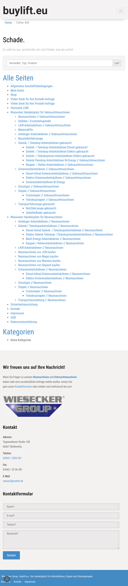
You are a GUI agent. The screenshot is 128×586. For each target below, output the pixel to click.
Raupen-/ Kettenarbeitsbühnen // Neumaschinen (55, 243)
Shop (14, 95)
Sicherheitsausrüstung (24, 304)
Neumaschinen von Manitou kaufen (39, 261)
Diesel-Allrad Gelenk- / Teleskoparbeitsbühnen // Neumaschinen (64, 230)
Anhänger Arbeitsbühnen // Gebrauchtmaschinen (47, 134)
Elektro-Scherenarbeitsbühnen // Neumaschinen (54, 278)
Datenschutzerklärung (24, 322)
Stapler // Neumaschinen (33, 287)
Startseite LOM (20, 108)
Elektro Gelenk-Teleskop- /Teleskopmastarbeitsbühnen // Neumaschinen (69, 234)
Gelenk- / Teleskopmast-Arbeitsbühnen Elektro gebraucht (60, 156)
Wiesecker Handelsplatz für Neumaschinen (36, 217)
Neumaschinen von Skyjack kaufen (39, 265)
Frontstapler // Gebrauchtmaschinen (47, 195)
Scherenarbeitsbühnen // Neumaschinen (42, 269)
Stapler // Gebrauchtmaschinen (37, 191)
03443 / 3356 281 (12, 458)
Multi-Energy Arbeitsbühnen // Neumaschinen (53, 239)
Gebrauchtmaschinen (65, 377)
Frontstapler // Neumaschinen (44, 291)
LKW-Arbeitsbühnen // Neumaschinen (40, 248)
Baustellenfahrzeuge (30, 138)
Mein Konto (17, 90)
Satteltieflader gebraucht (41, 213)
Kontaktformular (23, 386)
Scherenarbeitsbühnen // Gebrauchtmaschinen (46, 169)
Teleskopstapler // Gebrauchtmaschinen (50, 200)
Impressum (17, 313)
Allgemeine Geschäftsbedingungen (32, 86)
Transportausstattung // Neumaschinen (42, 300)
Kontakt (15, 309)
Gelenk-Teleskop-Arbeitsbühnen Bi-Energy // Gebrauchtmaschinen (65, 160)
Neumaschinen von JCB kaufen (37, 252)
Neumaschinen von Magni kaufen (38, 256)
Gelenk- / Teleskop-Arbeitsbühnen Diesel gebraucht (56, 147)
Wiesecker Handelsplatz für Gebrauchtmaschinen (40, 112)
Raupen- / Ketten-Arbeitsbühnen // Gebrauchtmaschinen (59, 165)
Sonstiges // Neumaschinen (35, 282)
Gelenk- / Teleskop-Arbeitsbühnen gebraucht (45, 143)
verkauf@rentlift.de (13, 481)
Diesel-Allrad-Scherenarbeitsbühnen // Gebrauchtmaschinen (62, 173)
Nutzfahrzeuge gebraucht (41, 208)
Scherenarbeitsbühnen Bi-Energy (45, 182)
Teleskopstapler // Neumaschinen (46, 295)
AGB (13, 317)
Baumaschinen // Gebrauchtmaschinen (41, 117)
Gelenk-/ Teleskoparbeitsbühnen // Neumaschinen (48, 226)
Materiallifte (25, 130)
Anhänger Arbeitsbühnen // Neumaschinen (43, 221)
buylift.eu (25, 10)
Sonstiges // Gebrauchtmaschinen (38, 186)
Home (8, 22)
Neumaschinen (41, 377)
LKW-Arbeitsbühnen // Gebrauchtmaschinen (44, 125)
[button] (7, 579)
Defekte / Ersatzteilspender (34, 121)
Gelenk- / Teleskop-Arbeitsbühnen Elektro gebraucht (57, 151)
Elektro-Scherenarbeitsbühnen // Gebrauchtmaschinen (58, 178)
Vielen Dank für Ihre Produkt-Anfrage (33, 103)
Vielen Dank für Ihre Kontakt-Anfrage (32, 99)
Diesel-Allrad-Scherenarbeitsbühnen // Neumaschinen (58, 274)
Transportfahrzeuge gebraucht (36, 204)
